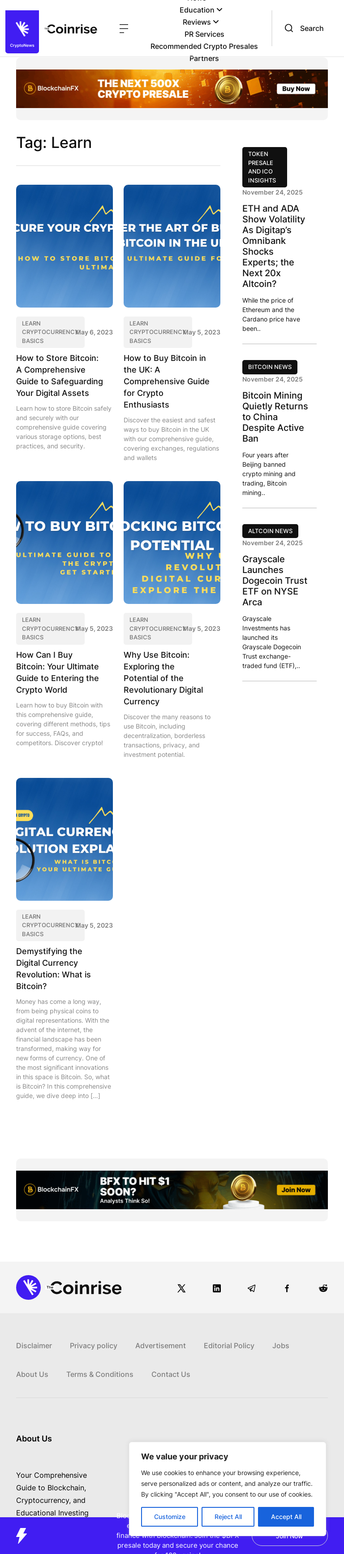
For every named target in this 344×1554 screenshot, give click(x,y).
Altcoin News (270, 530)
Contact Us (170, 1374)
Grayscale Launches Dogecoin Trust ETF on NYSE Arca (274, 581)
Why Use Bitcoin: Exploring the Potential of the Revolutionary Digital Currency (163, 678)
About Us (32, 1374)
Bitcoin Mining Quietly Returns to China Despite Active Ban (275, 417)
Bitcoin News (270, 366)
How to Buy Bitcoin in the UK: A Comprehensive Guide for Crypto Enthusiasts (167, 381)
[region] (227, 1489)
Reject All (228, 1516)
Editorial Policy (229, 1345)
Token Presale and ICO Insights (262, 167)
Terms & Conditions (99, 1374)
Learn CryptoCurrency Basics (50, 332)
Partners (204, 58)
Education (201, 9)
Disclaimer (34, 1345)
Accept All (286, 1516)
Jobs (280, 1345)
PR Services (204, 34)
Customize (169, 1516)
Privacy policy (93, 1345)
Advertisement (160, 1345)
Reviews (201, 21)
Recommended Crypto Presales (204, 46)
